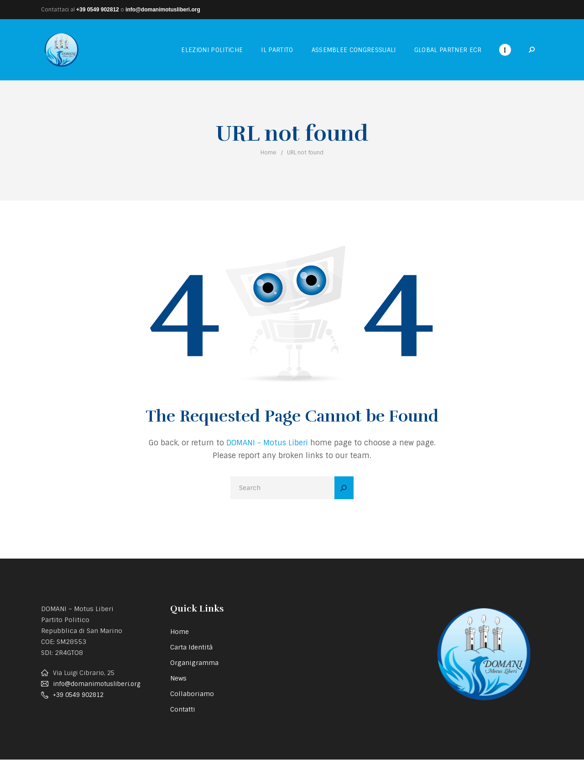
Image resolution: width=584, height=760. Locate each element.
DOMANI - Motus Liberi (267, 443)
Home (268, 152)
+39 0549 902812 (97, 9)
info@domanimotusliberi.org (162, 9)
